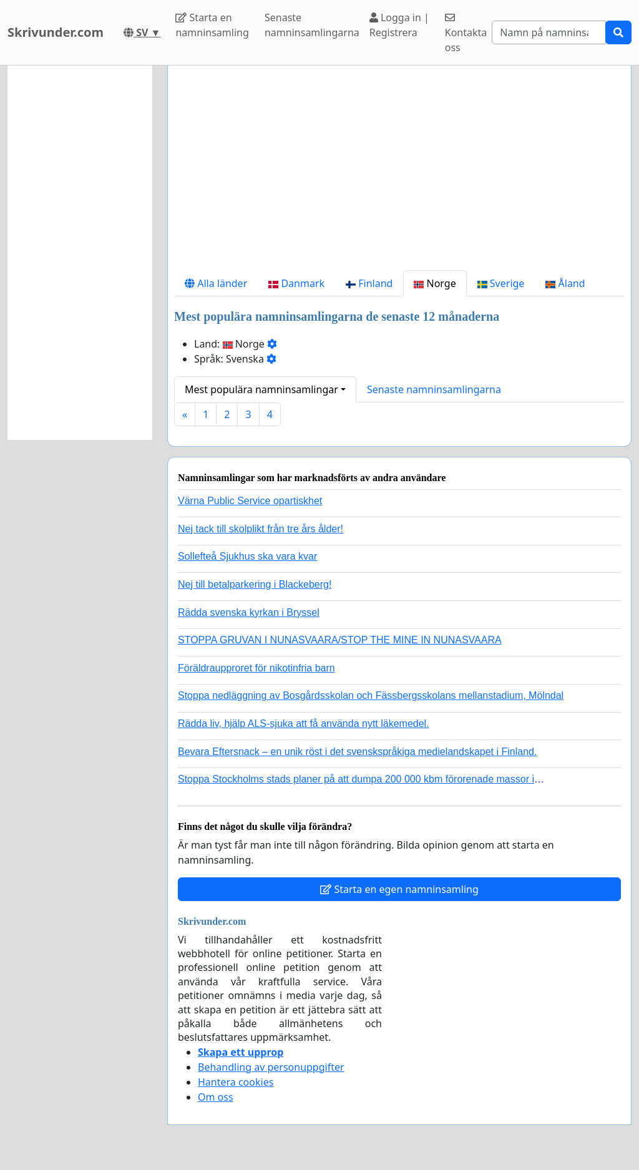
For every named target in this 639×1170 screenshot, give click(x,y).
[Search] (549, 32)
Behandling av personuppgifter (271, 1067)
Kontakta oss (466, 33)
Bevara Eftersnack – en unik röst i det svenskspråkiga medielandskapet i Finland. (357, 751)
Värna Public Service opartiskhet (250, 500)
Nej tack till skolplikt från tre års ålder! (260, 529)
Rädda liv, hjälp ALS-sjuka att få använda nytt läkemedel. (303, 723)
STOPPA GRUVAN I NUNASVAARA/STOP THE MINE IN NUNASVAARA (340, 640)
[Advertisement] (399, 172)
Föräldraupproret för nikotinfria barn (256, 668)
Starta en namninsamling (211, 25)
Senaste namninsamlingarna (312, 25)
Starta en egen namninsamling (399, 889)
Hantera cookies (235, 1082)
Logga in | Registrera (399, 25)
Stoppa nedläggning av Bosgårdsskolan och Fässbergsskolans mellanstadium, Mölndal (370, 695)
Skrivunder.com (55, 32)
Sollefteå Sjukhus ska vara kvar (247, 556)
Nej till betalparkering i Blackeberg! (254, 584)
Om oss (215, 1097)
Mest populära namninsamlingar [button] (261, 389)
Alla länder (216, 283)
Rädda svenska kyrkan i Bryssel (249, 612)
